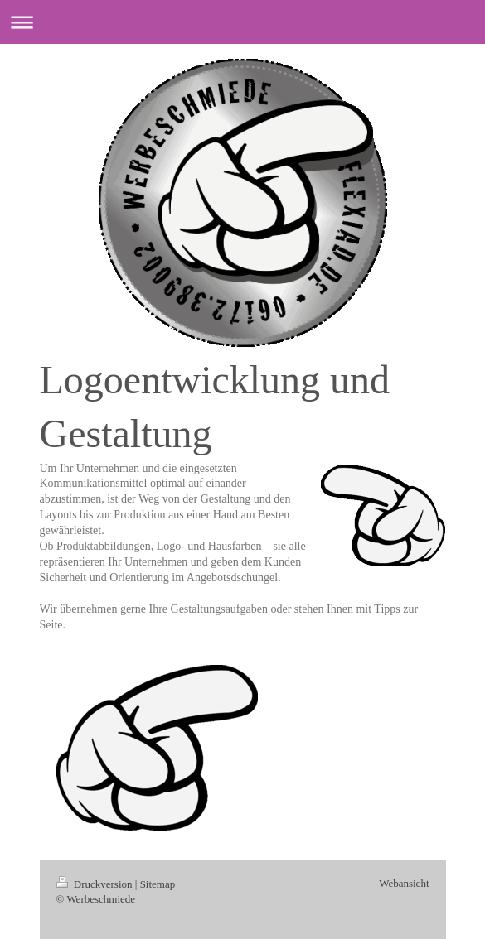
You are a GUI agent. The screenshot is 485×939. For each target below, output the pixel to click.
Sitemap (158, 884)
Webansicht (404, 883)
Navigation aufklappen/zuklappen (242, 22)
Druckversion (95, 884)
